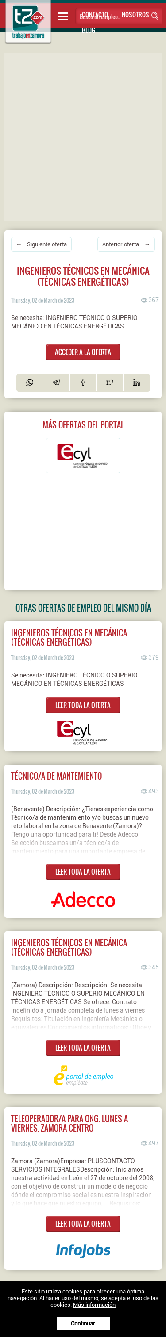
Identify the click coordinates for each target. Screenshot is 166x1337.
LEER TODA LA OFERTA (83, 705)
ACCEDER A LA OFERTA (83, 352)
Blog (88, 30)
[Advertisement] (83, 136)
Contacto (95, 14)
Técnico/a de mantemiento (56, 776)
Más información (94, 1304)
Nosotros (135, 14)
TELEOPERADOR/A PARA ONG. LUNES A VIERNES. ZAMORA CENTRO (69, 1123)
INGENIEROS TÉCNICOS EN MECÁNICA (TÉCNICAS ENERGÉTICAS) (69, 637)
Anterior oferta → (126, 244)
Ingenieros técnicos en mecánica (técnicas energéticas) (69, 947)
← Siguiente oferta (41, 244)
